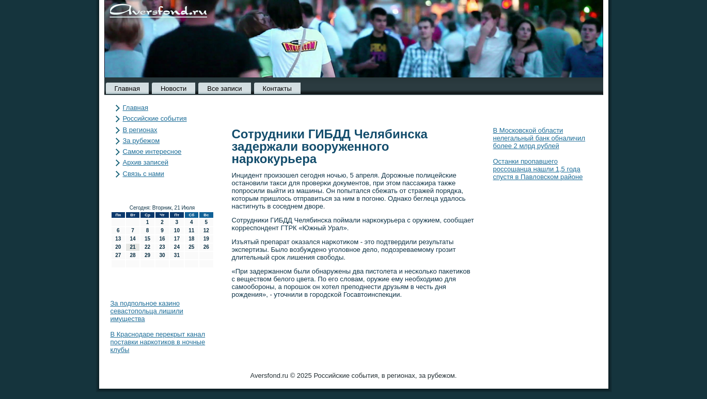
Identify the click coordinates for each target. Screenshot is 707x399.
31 (177, 255)
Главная (127, 88)
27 (118, 255)
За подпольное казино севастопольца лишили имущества (147, 311)
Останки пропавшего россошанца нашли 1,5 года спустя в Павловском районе (538, 169)
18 (191, 239)
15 (147, 239)
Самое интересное (152, 151)
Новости (173, 88)
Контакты (277, 88)
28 (133, 255)
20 (118, 247)
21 (133, 247)
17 (177, 239)
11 (191, 230)
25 (191, 247)
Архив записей (146, 162)
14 (133, 239)
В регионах (140, 130)
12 (206, 230)
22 (147, 247)
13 (118, 239)
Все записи (224, 88)
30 (162, 255)
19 (206, 239)
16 (162, 239)
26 (206, 247)
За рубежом (141, 141)
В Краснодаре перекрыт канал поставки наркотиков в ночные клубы (158, 342)
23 (162, 247)
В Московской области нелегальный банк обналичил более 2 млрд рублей (539, 138)
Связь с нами (143, 174)
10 (177, 230)
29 (147, 255)
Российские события (155, 118)
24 (177, 247)
